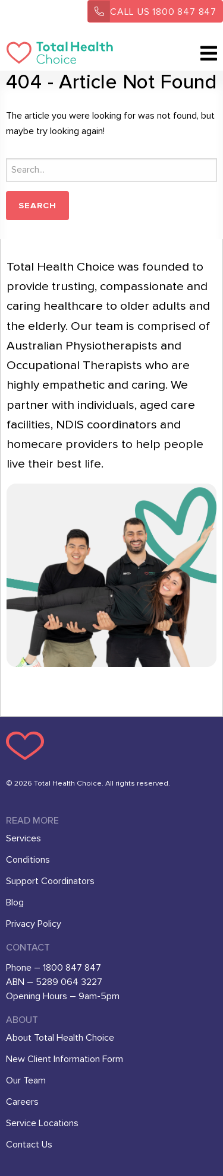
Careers (22, 1102)
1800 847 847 (152, 11)
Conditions (28, 859)
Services (23, 838)
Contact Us (29, 1144)
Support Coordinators (50, 881)
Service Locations (42, 1123)
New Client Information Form (64, 1059)
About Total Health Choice (60, 1037)
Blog (15, 902)
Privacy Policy (33, 924)
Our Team (26, 1080)
